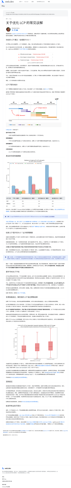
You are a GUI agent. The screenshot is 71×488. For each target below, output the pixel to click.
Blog (3, 6)
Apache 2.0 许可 (46, 430)
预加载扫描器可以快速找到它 (44, 365)
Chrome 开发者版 (6, 486)
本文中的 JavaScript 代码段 (44, 422)
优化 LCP (46, 89)
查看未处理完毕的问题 (7, 481)
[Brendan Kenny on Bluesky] (17, 30)
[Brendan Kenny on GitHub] (15, 30)
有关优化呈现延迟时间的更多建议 (29, 401)
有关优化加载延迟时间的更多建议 (18, 377)
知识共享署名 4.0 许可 (24, 430)
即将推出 (32, 424)
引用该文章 (8, 129)
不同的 (23, 49)
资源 (20, 1)
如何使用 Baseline (41, 1)
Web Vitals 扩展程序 (32, 422)
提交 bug (4, 479)
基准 (33, 1)
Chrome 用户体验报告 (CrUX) (52, 415)
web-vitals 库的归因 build (25, 415)
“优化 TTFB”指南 (21, 293)
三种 (21, 49)
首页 (7, 18)
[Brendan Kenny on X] (12, 30)
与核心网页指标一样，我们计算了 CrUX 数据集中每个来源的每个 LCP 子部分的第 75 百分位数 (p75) (30, 221)
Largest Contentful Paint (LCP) (19, 33)
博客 (49, 1)
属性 (51, 372)
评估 (27, 49)
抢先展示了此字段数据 (49, 216)
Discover (26, 1)
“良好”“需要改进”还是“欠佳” (38, 226)
